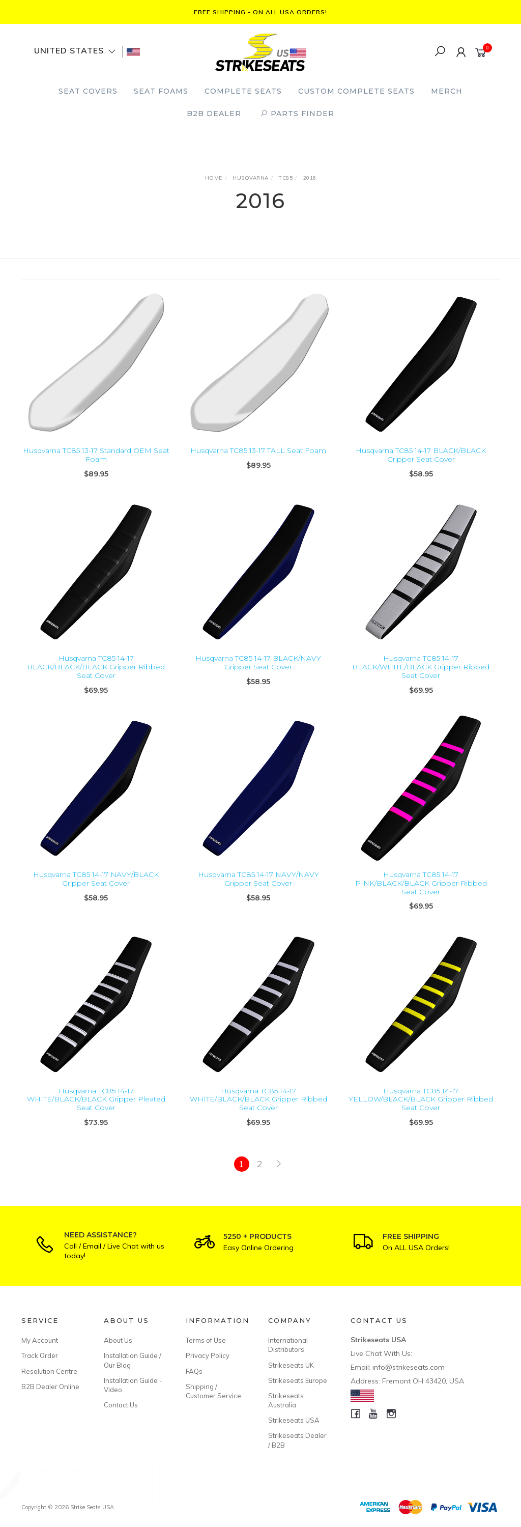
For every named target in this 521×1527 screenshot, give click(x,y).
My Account (39, 1340)
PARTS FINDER (297, 113)
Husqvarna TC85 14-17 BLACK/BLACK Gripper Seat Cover (421, 455)
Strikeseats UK (291, 1365)
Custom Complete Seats (356, 91)
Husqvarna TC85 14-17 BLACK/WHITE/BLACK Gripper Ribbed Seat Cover (420, 675)
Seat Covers (88, 91)
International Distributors (288, 1344)
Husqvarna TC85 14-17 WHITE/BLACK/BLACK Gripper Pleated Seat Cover (96, 1107)
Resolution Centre (49, 1371)
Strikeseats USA (294, 1420)
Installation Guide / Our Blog (132, 1360)
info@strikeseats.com (408, 1367)
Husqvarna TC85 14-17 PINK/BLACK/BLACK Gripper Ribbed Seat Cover (421, 892)
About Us (118, 1340)
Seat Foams (161, 91)
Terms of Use (206, 1340)
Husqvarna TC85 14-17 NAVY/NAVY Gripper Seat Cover (258, 887)
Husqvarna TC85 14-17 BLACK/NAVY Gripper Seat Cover (258, 671)
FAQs (194, 1371)
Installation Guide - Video (133, 1385)
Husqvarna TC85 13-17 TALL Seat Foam (258, 450)
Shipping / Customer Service (213, 1391)
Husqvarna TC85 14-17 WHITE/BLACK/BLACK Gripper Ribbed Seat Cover (258, 1107)
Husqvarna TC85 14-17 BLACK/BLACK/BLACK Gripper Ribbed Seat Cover (96, 675)
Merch (446, 91)
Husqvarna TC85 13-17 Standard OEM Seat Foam (96, 455)
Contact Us (121, 1405)
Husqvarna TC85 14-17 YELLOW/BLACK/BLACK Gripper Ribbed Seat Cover (421, 1107)
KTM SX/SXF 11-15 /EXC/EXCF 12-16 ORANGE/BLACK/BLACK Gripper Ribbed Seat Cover (92, 1483)
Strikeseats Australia (286, 1400)
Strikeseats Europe (297, 1380)
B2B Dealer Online (50, 1386)
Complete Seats (243, 91)
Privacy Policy (207, 1355)
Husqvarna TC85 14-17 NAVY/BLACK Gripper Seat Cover (96, 887)
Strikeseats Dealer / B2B (297, 1440)
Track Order (39, 1355)
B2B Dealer (214, 113)
